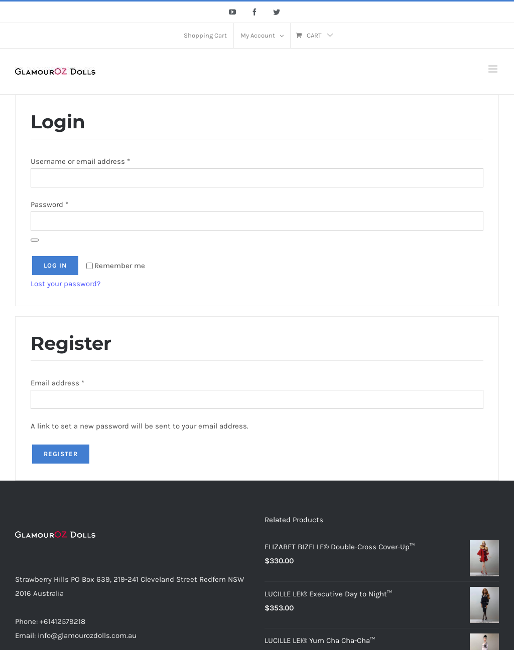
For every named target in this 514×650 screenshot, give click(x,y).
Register (61, 454)
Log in (55, 265)
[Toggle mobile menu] (493, 69)
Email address (57, 382)
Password (49, 204)
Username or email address (80, 161)
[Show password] (35, 240)
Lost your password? (65, 283)
